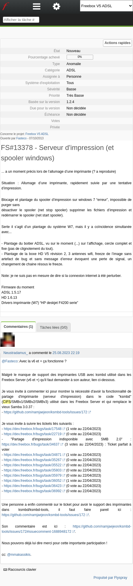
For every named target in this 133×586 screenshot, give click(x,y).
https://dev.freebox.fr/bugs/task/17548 (32, 429)
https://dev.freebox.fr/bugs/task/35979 (32, 475)
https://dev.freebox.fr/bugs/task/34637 (30, 444)
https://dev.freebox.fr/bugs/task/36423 (32, 486)
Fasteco (21, 138)
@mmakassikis (19, 555)
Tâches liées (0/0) (53, 328)
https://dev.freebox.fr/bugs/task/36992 (32, 491)
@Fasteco (10, 361)
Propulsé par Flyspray (110, 578)
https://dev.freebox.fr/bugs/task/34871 (32, 455)
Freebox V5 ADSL (36, 134)
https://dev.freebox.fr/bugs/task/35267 (32, 460)
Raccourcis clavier (19, 570)
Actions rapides (117, 43)
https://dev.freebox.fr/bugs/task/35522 (32, 465)
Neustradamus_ (15, 353)
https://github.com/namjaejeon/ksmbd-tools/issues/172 (45, 412)
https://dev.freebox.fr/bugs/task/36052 (32, 481)
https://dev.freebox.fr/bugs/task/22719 (32, 434)
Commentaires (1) (18, 327)
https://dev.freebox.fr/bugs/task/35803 (32, 470)
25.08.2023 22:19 (66, 353)
